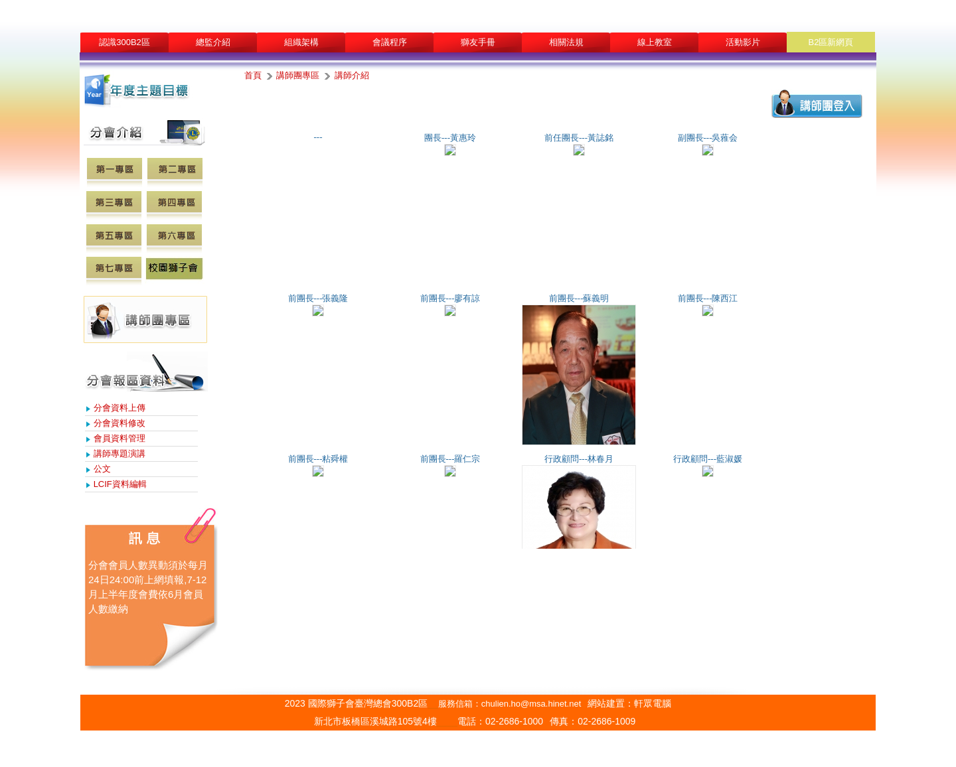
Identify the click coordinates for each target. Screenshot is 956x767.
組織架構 (301, 42)
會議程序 (389, 42)
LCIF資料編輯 (120, 484)
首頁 (253, 75)
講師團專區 (297, 75)
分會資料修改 (119, 423)
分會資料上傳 (119, 408)
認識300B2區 (124, 42)
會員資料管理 (119, 438)
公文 (102, 469)
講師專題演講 (119, 453)
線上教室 (654, 42)
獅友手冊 (478, 42)
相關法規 (566, 42)
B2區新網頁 (831, 42)
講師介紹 (352, 75)
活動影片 (743, 42)
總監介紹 (213, 42)
